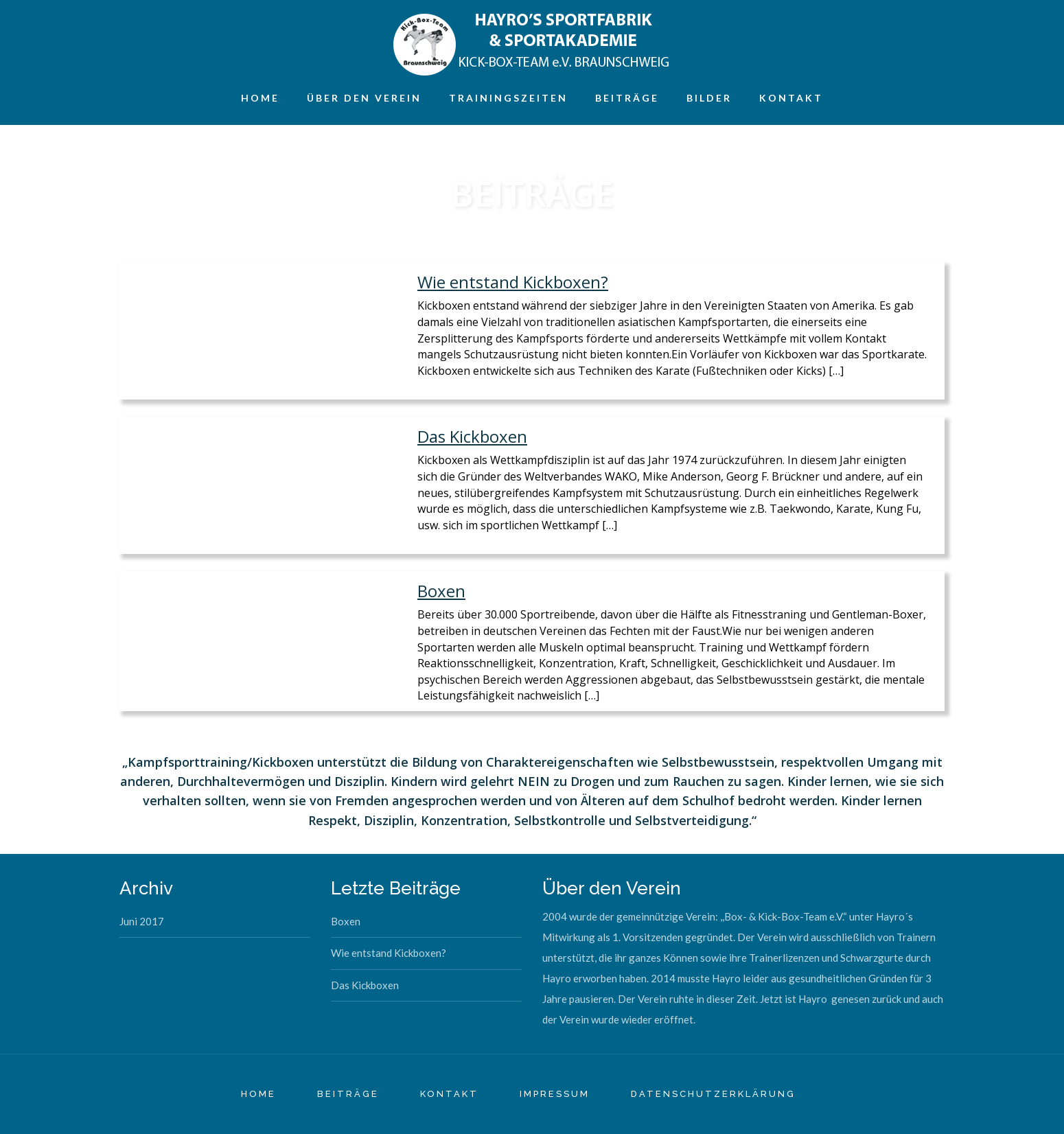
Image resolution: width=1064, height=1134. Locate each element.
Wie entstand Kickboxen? (512, 281)
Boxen (441, 590)
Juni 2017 (141, 921)
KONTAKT (449, 1094)
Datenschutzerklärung (713, 1094)
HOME (258, 1094)
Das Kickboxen (472, 436)
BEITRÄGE (348, 1094)
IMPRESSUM (555, 1094)
